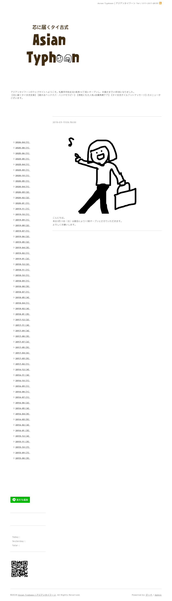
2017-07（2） (22, 341)
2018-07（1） (22, 292)
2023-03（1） (22, 170)
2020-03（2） (22, 192)
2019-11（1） (22, 208)
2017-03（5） (22, 358)
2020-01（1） (22, 203)
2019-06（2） (22, 236)
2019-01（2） (22, 258)
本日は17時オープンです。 (68, 126)
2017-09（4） (22, 330)
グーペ (149, 594)
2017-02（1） (22, 364)
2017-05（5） (22, 347)
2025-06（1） (22, 153)
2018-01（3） (22, 314)
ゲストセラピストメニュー (25, 484)
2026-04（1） (22, 142)
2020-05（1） (22, 181)
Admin (158, 594)
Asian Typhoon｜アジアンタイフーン (37, 594)
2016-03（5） (22, 419)
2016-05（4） (22, 408)
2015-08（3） (22, 458)
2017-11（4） (22, 325)
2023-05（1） (22, 159)
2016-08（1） (22, 391)
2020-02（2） (22, 197)
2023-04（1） (22, 164)
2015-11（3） (22, 441)
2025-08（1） (22, 147)
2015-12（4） (22, 436)
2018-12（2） (22, 264)
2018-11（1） (22, 269)
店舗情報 (16, 117)
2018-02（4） (22, 308)
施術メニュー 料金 (21, 123)
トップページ (18, 111)
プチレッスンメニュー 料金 (25, 129)
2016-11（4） (22, 375)
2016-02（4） (22, 425)
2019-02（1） (22, 253)
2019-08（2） (22, 225)
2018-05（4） (22, 297)
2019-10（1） (22, 214)
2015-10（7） (22, 447)
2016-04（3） (22, 414)
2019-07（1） (22, 231)
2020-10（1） (22, 175)
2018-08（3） (22, 286)
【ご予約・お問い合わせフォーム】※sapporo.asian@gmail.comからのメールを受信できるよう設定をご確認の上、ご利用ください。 (27, 472)
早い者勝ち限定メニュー (24, 490)
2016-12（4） (22, 369)
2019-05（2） (22, 242)
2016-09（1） (22, 386)
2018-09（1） (22, 281)
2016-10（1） (22, 380)
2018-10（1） (22, 275)
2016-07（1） (22, 397)
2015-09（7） (22, 452)
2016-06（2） (22, 402)
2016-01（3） (22, 430)
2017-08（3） (22, 336)
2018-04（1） (22, 303)
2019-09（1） (22, 220)
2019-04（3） (22, 247)
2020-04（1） (22, 186)
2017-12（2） (22, 319)
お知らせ (16, 135)
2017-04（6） (22, 353)
